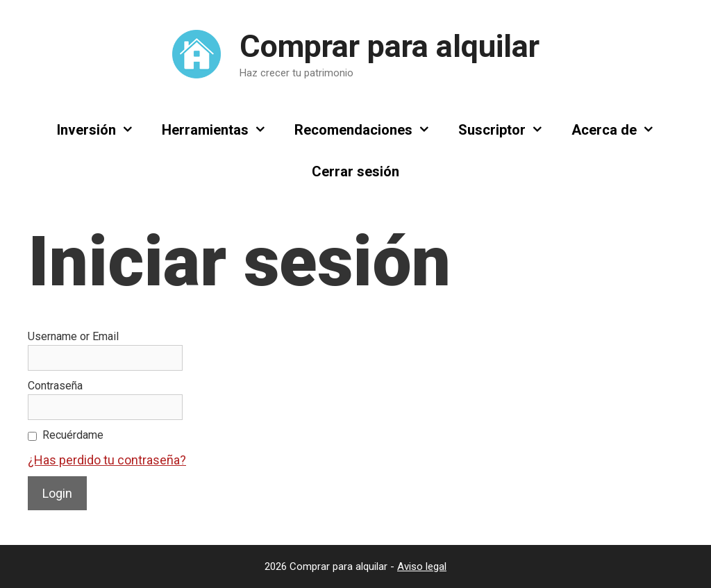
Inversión (102, 130)
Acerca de (620, 130)
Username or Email (73, 336)
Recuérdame (72, 435)
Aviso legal (421, 566)
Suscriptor (508, 130)
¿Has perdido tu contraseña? (107, 460)
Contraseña (55, 385)
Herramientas (221, 130)
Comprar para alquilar (389, 46)
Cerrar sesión (355, 171)
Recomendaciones (369, 130)
